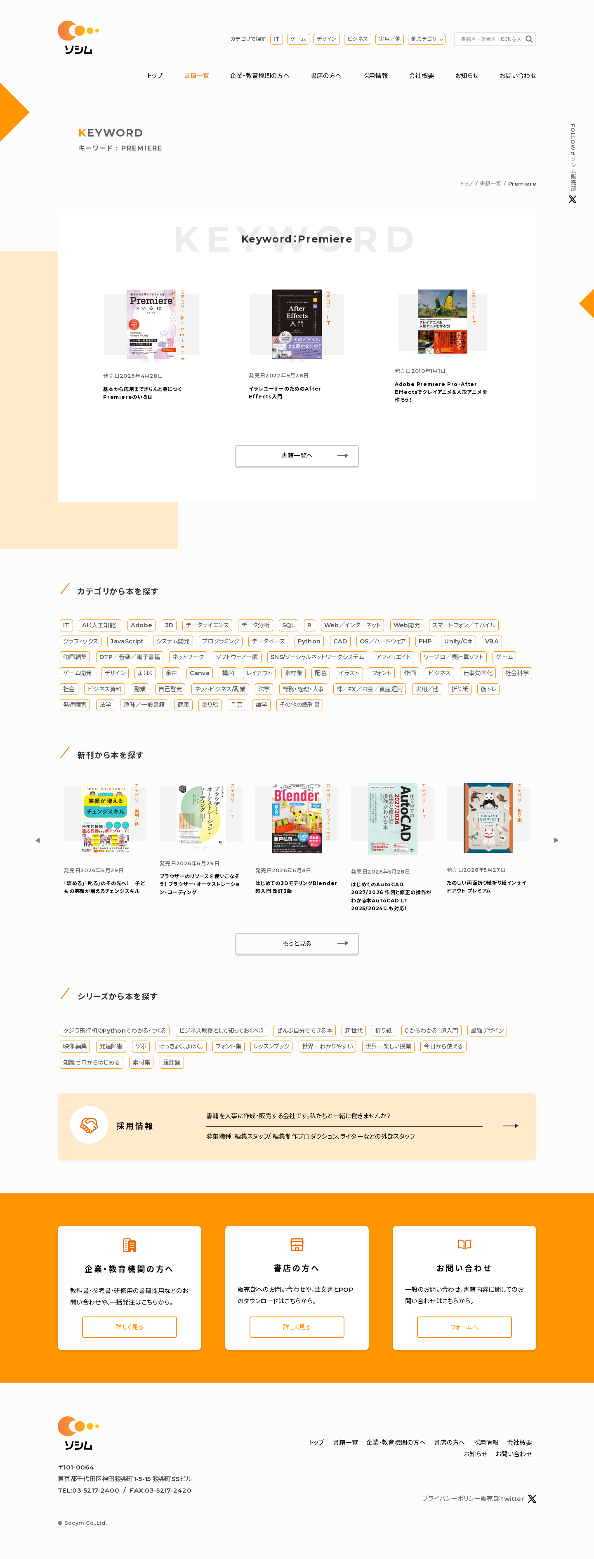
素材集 (293, 673)
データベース (268, 641)
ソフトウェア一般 (237, 657)
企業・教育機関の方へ (260, 76)
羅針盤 (172, 1062)
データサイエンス (207, 625)
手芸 (237, 705)
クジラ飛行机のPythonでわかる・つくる (114, 1030)
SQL (288, 625)
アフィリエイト (393, 657)
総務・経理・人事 (303, 689)
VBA (492, 641)
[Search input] (491, 39)
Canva (200, 673)
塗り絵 (210, 705)
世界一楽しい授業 (388, 1046)
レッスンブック (271, 1046)
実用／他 (390, 39)
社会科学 (517, 673)
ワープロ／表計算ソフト (453, 657)
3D (169, 625)
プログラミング (220, 641)
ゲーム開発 (77, 673)
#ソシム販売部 (573, 163)
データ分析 (255, 625)
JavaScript (127, 641)
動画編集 (75, 657)
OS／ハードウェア (383, 641)
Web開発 (407, 625)
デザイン (327, 39)
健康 (183, 705)
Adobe (142, 625)
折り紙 (459, 689)
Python (309, 641)
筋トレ (488, 689)
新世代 (354, 1030)
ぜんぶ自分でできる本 (304, 1030)
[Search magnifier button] (529, 39)
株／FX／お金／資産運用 (370, 689)
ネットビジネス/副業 (220, 689)
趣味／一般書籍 (144, 705)
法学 (264, 689)
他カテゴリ (424, 39)
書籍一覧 (196, 76)
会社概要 (421, 76)
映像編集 (75, 1046)
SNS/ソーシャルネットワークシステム (317, 657)
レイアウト (259, 673)
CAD (340, 641)
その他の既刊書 (300, 705)
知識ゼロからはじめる (91, 1062)
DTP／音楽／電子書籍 (129, 657)
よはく (145, 673)
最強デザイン (487, 1030)
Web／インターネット (352, 625)
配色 (321, 673)
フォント (381, 673)
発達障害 (75, 705)
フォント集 (228, 1046)
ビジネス (357, 39)
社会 (69, 689)
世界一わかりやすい (327, 1046)
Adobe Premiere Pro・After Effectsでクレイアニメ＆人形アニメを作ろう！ (441, 392)
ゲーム (298, 39)
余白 (171, 673)
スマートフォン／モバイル (463, 625)
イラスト (349, 673)
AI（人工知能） (100, 625)
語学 (261, 705)
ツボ (140, 1046)
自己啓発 (170, 689)
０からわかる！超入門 (431, 1030)
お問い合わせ (518, 76)
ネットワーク (188, 657)
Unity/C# (458, 641)
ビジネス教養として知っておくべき (221, 1030)
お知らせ (466, 76)
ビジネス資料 (104, 689)
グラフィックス (80, 641)
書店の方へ (326, 76)
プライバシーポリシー (451, 1498)
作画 (410, 673)
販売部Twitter (508, 1499)
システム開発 (173, 641)
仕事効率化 (478, 673)
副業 (140, 689)
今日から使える (443, 1046)
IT (276, 39)
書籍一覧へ (297, 455)
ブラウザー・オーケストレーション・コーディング (200, 884)
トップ (155, 76)
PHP (425, 641)
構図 (228, 673)
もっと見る (297, 943)
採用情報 (375, 76)
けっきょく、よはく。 (181, 1046)
